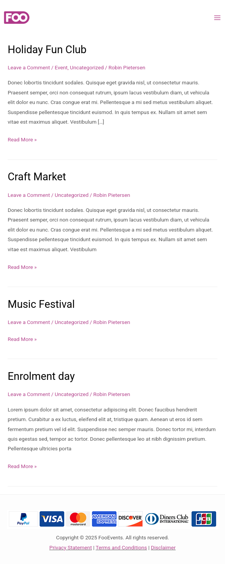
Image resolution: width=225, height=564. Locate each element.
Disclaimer (163, 547)
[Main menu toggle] (217, 17)
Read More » (22, 139)
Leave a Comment (29, 67)
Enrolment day (41, 376)
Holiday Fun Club (47, 50)
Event (61, 67)
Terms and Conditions (121, 547)
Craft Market (37, 177)
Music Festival (41, 304)
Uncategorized (87, 67)
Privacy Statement (70, 547)
